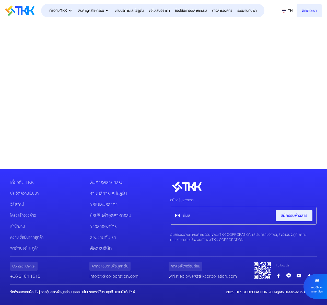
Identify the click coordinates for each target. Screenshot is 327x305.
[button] (287, 10)
